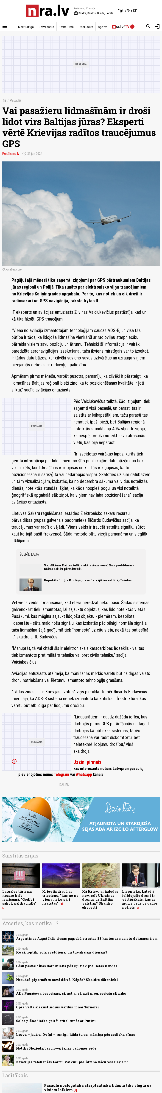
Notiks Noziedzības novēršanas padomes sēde (56, 1048)
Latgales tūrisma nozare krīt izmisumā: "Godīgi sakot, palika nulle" (19, 897)
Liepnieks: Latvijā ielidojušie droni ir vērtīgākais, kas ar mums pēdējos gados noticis (140, 899)
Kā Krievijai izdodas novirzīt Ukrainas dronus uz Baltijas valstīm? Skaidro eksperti (100, 899)
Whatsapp (84, 774)
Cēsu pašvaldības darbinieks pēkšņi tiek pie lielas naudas (66, 966)
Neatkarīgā (26, 27)
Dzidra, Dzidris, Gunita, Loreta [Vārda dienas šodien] (93, 13)
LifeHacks (85, 27)
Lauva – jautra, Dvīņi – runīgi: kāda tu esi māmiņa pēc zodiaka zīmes (76, 1034)
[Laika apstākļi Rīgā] (127, 10)
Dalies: (64, 785)
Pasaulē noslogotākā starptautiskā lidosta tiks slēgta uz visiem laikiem (97, 1087)
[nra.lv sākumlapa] (47, 11)
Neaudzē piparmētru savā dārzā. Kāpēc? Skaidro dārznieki (67, 980)
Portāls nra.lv (10, 153)
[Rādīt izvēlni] (4, 26)
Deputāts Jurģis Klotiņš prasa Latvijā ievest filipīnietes (87, 580)
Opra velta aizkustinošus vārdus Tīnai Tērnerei (57, 1007)
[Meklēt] (148, 26)
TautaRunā (66, 27)
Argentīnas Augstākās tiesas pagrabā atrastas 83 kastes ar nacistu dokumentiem (87, 938)
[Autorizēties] (157, 26)
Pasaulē (15, 100)
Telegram (61, 774)
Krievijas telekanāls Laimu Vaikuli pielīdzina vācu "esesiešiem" (72, 1062)
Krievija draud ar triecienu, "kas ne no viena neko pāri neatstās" (60, 897)
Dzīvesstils (46, 27)
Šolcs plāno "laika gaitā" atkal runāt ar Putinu (56, 1021)
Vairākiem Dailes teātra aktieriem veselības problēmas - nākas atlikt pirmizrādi (89, 567)
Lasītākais (15, 1075)
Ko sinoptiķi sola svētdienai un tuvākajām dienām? (61, 952)
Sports (102, 27)
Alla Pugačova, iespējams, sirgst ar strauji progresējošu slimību (71, 993)
